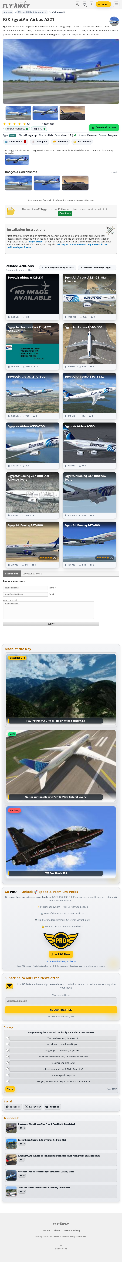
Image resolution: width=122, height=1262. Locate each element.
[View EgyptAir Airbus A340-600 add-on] (33, 396)
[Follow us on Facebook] (13, 1107)
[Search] (77, 4)
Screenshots (15, 141)
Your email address (61, 995)
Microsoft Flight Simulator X (32, 12)
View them (65, 213)
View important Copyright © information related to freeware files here (61, 200)
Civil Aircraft (58, 12)
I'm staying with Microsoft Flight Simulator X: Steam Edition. (63, 1081)
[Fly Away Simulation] (16, 4)
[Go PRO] (103, 4)
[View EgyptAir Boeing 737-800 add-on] (33, 544)
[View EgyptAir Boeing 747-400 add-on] (89, 544)
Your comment (11, 600)
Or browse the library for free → (61, 961)
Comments (60, 141)
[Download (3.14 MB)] (104, 127)
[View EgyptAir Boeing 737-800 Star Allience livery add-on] (33, 495)
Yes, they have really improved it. (62, 1038)
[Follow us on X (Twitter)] (32, 1107)
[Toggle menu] (116, 4)
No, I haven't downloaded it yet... (62, 1044)
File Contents (82, 141)
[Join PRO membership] (61, 944)
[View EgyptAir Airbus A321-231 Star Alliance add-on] (89, 297)
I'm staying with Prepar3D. (63, 1075)
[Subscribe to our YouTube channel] (52, 1107)
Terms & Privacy (72, 1230)
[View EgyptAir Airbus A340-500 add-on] (89, 346)
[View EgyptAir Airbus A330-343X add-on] (89, 396)
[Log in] (91, 4)
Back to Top (61, 1247)
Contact (46, 1230)
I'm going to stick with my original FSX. (63, 1050)
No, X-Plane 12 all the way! (63, 1062)
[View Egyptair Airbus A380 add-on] (89, 445)
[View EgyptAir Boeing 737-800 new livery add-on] (89, 495)
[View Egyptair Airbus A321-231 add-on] (33, 297)
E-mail (52, 594)
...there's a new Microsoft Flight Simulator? (63, 1069)
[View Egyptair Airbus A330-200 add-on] (33, 445)
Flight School (36, 241)
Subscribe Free (61, 1009)
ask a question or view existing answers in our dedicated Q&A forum (57, 246)
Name (52, 587)
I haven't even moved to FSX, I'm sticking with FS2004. (62, 1056)
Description (39, 141)
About (57, 1230)
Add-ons (7, 12)
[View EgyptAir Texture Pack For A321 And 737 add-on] (33, 346)
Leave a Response (32, 573)
